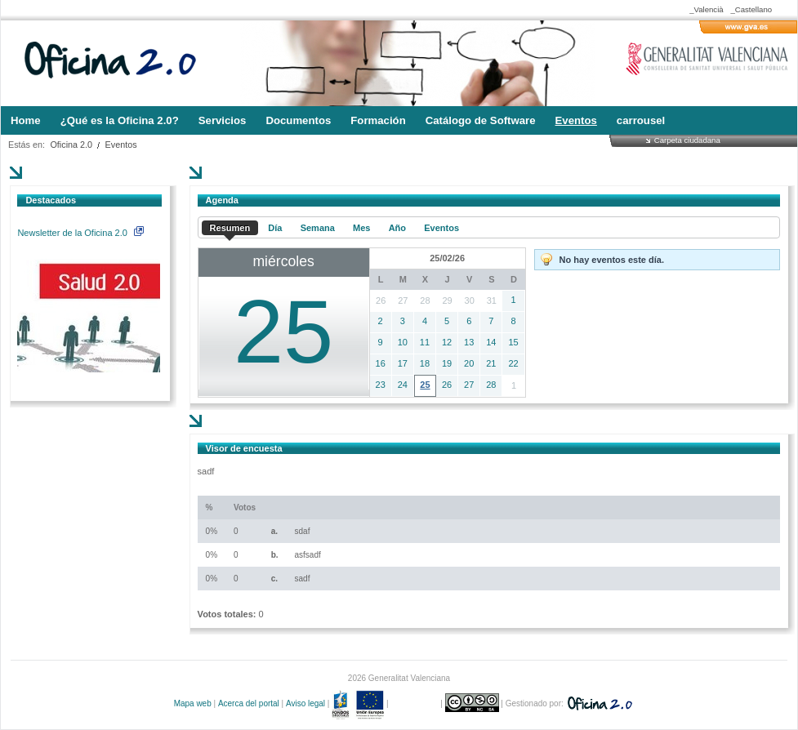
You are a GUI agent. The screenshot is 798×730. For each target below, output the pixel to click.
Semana (318, 228)
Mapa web (193, 703)
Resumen (230, 228)
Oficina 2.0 (71, 144)
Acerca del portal (248, 703)
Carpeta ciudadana (687, 140)
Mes (361, 228)
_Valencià (706, 9)
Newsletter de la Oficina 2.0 (80, 233)
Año (397, 228)
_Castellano (751, 9)
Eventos (121, 144)
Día (275, 228)
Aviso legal (305, 703)
